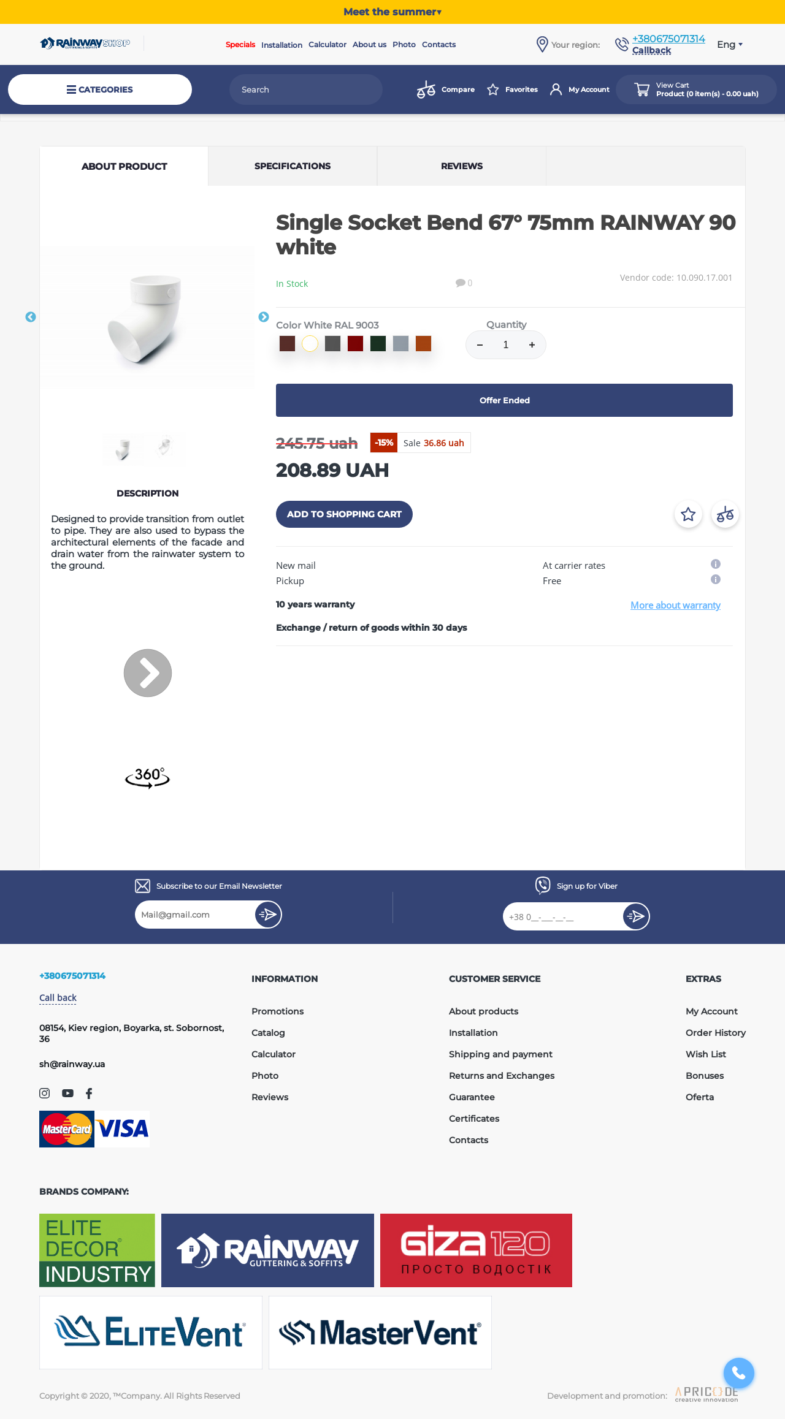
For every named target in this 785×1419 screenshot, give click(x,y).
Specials (240, 44)
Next (264, 317)
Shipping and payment (501, 1054)
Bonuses (705, 1075)
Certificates (474, 1118)
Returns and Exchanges (501, 1075)
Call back (57, 997)
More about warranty (675, 605)
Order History (716, 1032)
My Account (580, 89)
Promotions (277, 1011)
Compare (446, 89)
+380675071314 (668, 39)
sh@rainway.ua (72, 1064)
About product (124, 166)
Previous (31, 317)
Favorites (512, 89)
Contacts (439, 44)
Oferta (700, 1097)
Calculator (327, 44)
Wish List (706, 1054)
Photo (404, 44)
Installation (281, 45)
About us (369, 44)
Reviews (269, 1097)
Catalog (268, 1032)
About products (483, 1011)
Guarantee (472, 1097)
